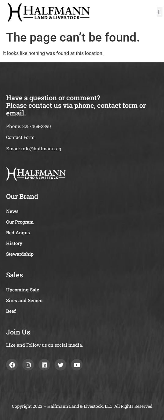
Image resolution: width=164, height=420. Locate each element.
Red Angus (18, 232)
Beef (11, 311)
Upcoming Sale (22, 290)
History (14, 243)
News (12, 211)
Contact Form (20, 137)
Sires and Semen (24, 300)
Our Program (20, 222)
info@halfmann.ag (41, 148)
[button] (159, 12)
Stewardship (20, 254)
